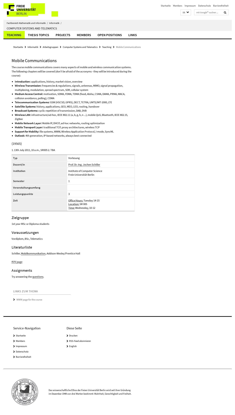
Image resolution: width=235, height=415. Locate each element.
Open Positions (110, 35)
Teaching (14, 35)
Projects (63, 35)
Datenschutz (204, 5)
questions (37, 276)
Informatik (55, 23)
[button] (186, 12)
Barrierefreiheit (220, 5)
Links (132, 35)
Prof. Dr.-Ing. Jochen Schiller (84, 164)
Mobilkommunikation (33, 253)
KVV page (17, 262)
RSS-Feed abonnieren (80, 340)
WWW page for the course (29, 299)
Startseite (166, 5)
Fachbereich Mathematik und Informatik (27, 23)
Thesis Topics (38, 35)
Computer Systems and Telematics (32, 28)
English (73, 346)
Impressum (190, 5)
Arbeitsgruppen (50, 47)
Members (177, 5)
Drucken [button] (73, 335)
